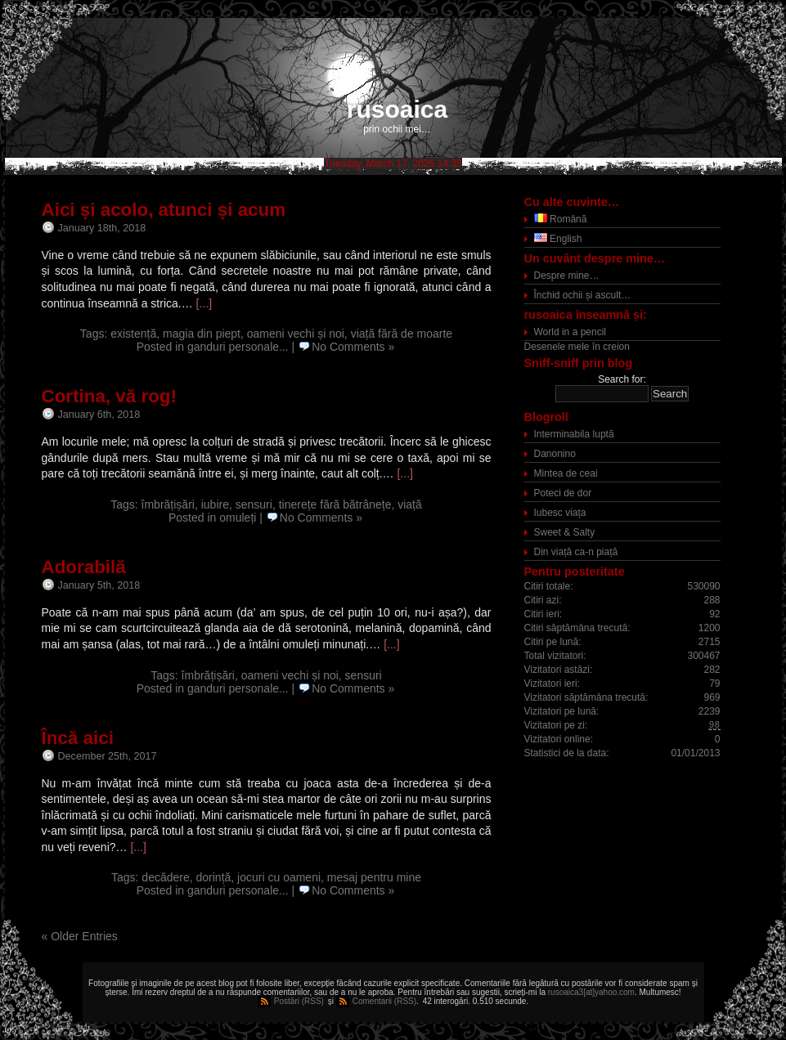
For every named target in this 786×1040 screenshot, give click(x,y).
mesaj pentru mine (374, 877)
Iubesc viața (560, 512)
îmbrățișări (168, 504)
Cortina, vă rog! (109, 396)
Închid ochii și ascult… (582, 295)
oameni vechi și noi (295, 333)
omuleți (237, 517)
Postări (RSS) (299, 1001)
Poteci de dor (563, 493)
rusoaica (397, 109)
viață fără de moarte (402, 333)
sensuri (254, 504)
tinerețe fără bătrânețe (335, 504)
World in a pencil (570, 332)
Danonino (555, 453)
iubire (215, 504)
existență (133, 333)
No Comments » (353, 346)
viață (409, 504)
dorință (213, 877)
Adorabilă (84, 567)
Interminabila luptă (574, 434)
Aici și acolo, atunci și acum (164, 209)
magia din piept (201, 333)
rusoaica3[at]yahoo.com (591, 992)
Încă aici (78, 738)
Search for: (622, 379)
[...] (204, 303)
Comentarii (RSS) (384, 1001)
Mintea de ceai (566, 473)
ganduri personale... (238, 346)
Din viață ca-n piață (576, 552)
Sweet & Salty (564, 532)
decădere (165, 877)
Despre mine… (567, 275)
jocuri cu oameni (279, 877)
